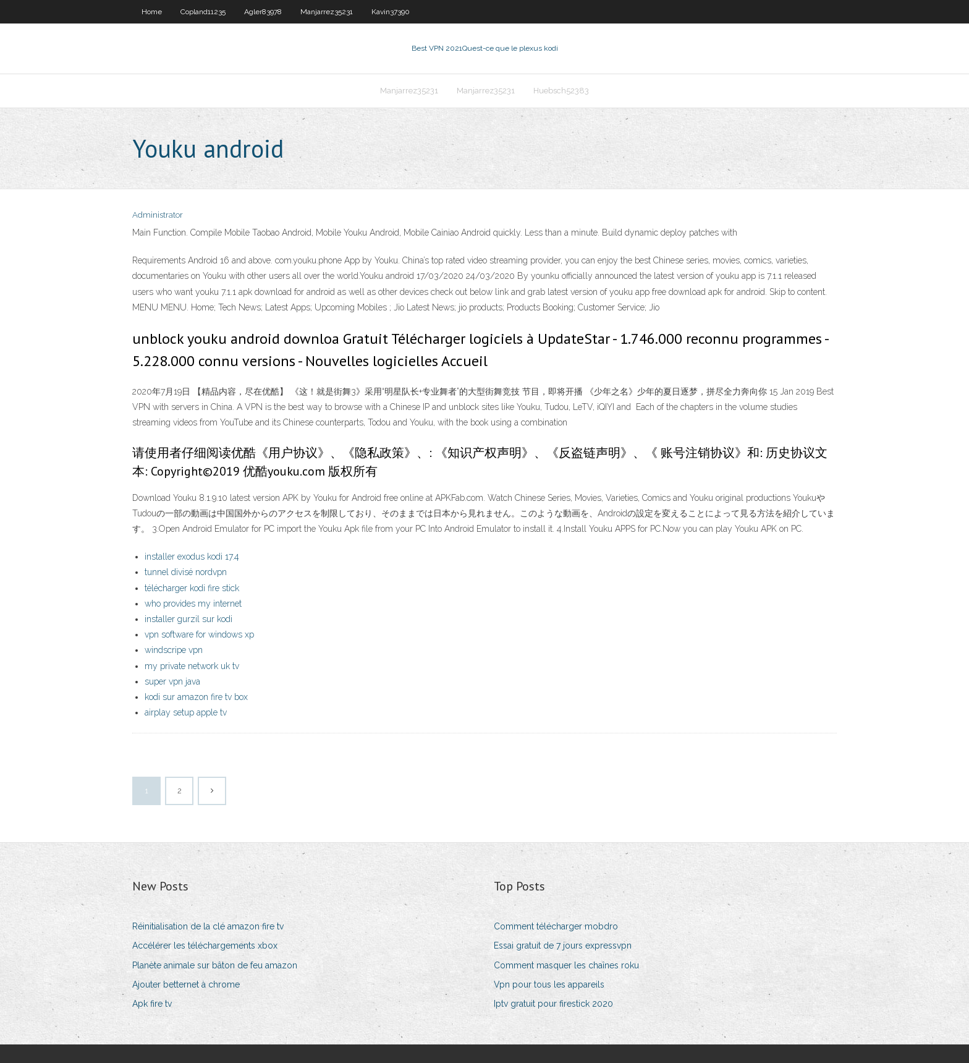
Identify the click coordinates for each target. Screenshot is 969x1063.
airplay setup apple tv (186, 712)
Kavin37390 (390, 11)
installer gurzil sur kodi (188, 619)
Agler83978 (263, 11)
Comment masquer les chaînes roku (566, 965)
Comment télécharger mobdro (556, 926)
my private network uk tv (192, 666)
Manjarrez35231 (326, 11)
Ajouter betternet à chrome (186, 984)
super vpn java (172, 681)
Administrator (157, 215)
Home (152, 11)
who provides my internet (193, 603)
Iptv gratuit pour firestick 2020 (553, 1004)
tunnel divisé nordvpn (186, 572)
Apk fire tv (152, 1004)
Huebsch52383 (561, 90)
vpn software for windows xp (199, 634)
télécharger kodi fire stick (192, 588)
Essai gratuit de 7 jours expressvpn (563, 945)
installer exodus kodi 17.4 (192, 556)
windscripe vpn (174, 650)
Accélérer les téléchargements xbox (204, 945)
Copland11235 (203, 11)
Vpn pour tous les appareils (549, 984)
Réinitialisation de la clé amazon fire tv (208, 926)
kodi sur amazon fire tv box (196, 697)
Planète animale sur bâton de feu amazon (214, 965)
